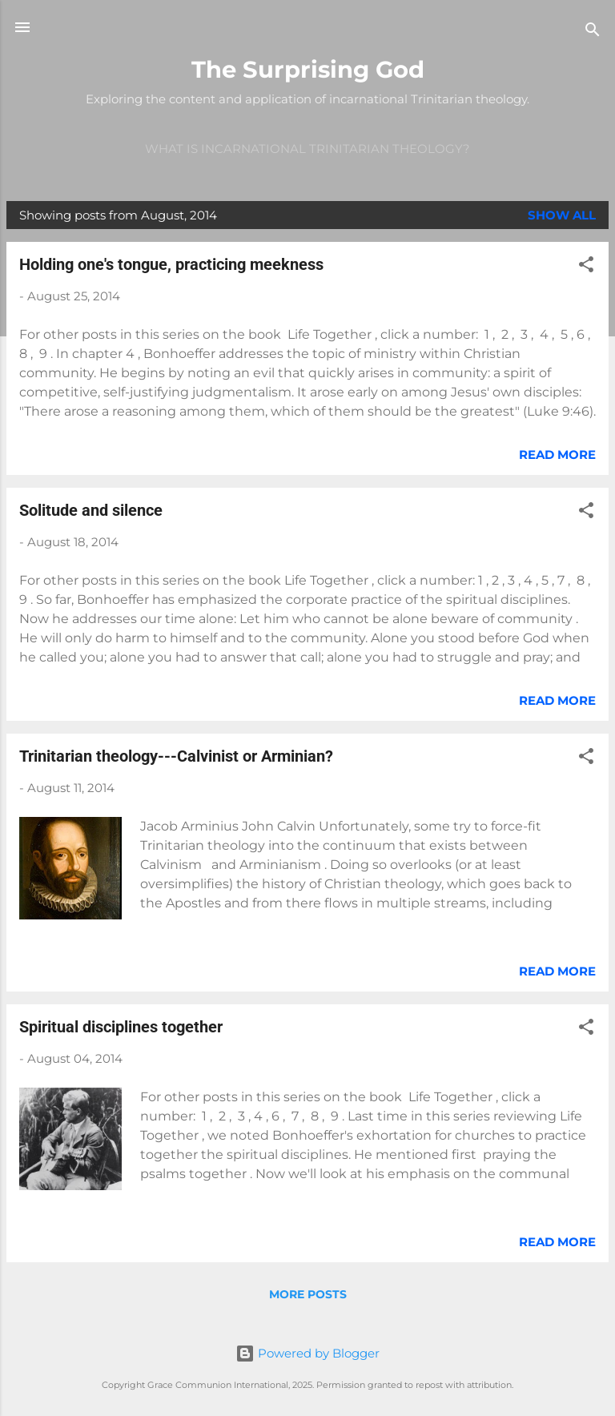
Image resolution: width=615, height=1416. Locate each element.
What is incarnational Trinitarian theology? (307, 148)
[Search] (592, 32)
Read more (557, 454)
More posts (308, 1294)
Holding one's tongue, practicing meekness (171, 264)
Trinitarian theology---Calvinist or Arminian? (176, 756)
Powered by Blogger (307, 1353)
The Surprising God (307, 69)
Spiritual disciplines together (121, 1026)
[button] (586, 267)
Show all (562, 215)
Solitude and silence (91, 510)
